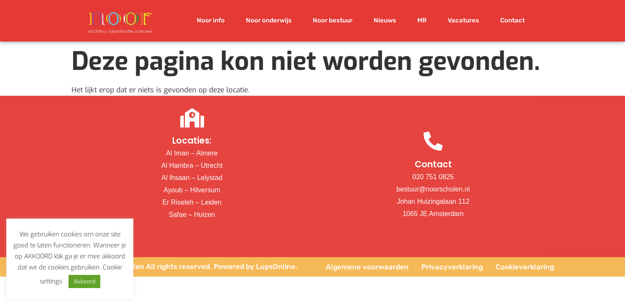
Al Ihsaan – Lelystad (191, 177)
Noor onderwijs (269, 20)
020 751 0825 (433, 176)
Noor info (211, 20)
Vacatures (463, 20)
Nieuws (385, 20)
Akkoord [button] (84, 281)
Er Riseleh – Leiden (192, 202)
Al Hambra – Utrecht (192, 165)
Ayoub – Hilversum (192, 190)
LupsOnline (275, 266)
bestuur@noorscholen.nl (433, 189)
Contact (512, 20)
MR (422, 20)
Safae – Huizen (192, 214)
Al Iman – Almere (192, 153)
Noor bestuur (332, 20)
